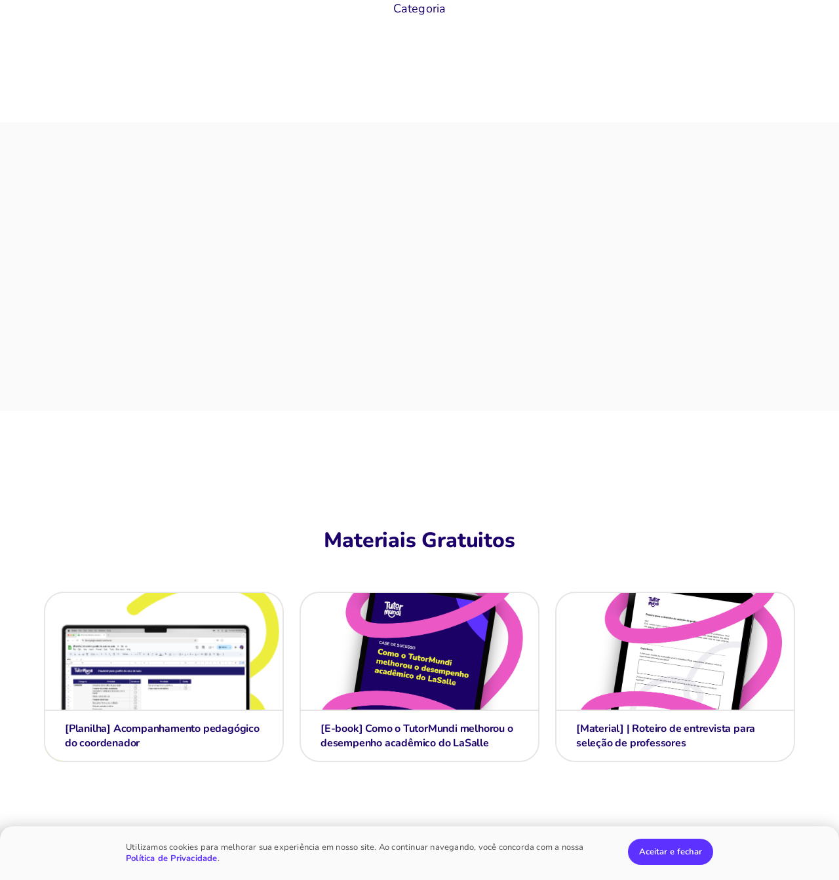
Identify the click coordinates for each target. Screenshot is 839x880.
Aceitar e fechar (670, 852)
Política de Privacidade (172, 858)
